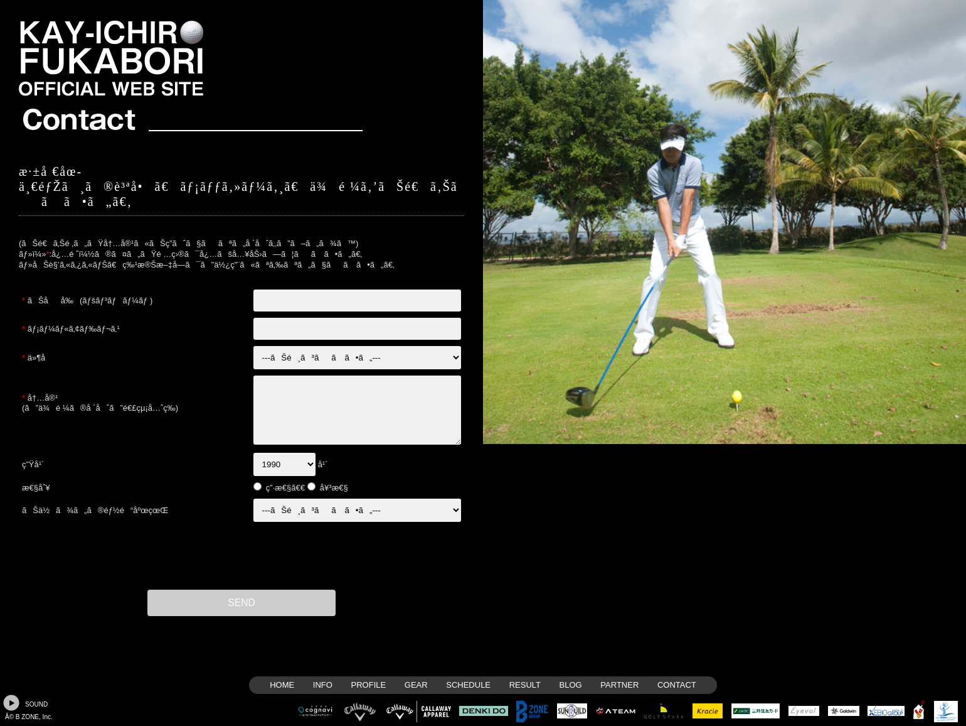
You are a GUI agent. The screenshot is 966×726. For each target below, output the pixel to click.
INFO (322, 685)
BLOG (571, 685)
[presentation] (241, 555)
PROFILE (368, 685)
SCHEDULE (468, 685)
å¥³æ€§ (334, 487)
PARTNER (619, 685)
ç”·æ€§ (278, 487)
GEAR (416, 685)
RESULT (525, 685)
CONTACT (676, 685)
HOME (282, 685)
